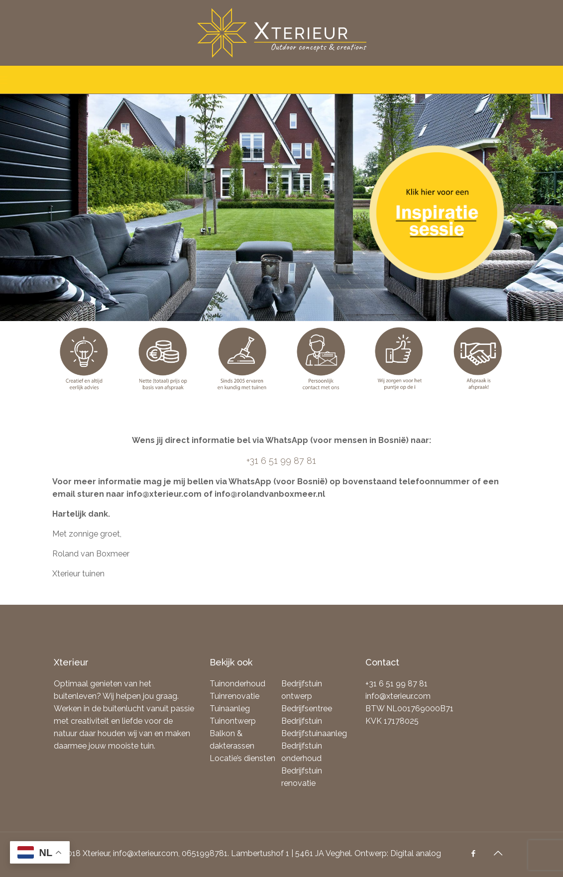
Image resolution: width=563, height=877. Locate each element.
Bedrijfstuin (301, 721)
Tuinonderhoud (237, 683)
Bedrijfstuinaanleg (314, 733)
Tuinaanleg (230, 708)
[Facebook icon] (474, 853)
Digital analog (415, 853)
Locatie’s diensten (242, 758)
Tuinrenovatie (234, 696)
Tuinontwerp (233, 721)
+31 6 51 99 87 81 (281, 460)
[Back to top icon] (499, 853)
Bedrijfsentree (306, 708)
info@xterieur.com (398, 696)
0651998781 (204, 853)
